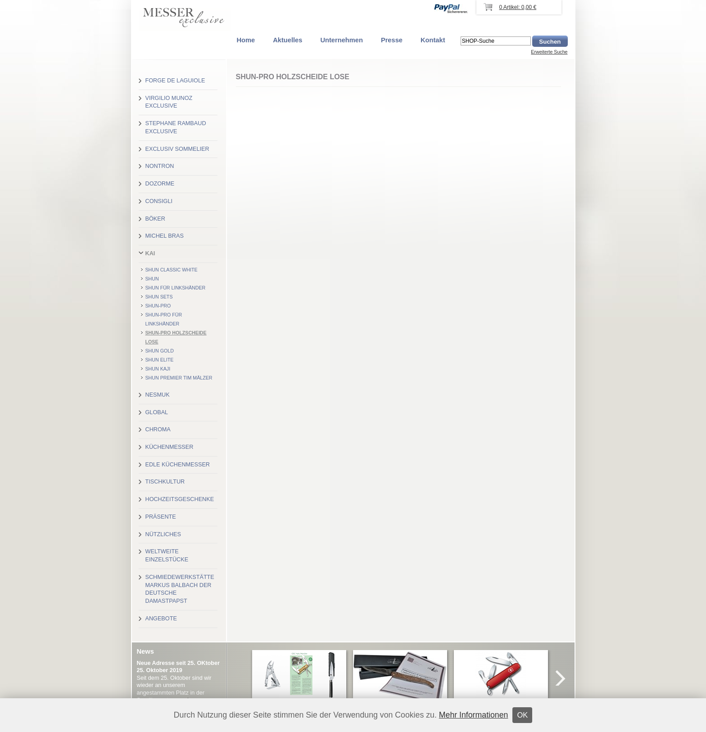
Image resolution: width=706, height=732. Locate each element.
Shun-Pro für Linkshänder (163, 319)
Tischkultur (165, 482)
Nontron (159, 166)
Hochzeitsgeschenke (179, 499)
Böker (155, 219)
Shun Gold (159, 350)
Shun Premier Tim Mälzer (179, 377)
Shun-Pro (158, 305)
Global (156, 412)
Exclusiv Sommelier (177, 149)
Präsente (160, 517)
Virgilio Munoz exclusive (169, 102)
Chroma (158, 429)
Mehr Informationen (473, 714)
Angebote (161, 618)
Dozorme (160, 184)
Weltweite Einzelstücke (167, 555)
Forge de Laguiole (175, 80)
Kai (150, 253)
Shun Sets (159, 296)
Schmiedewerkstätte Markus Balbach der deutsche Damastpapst (179, 589)
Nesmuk (157, 395)
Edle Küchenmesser (177, 464)
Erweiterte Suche (549, 51)
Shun (152, 278)
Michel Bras (164, 236)
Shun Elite (159, 359)
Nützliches (163, 534)
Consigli (158, 201)
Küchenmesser (169, 447)
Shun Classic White (171, 269)
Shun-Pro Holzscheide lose (176, 337)
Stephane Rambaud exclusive (175, 127)
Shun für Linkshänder (175, 287)
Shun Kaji (158, 368)
